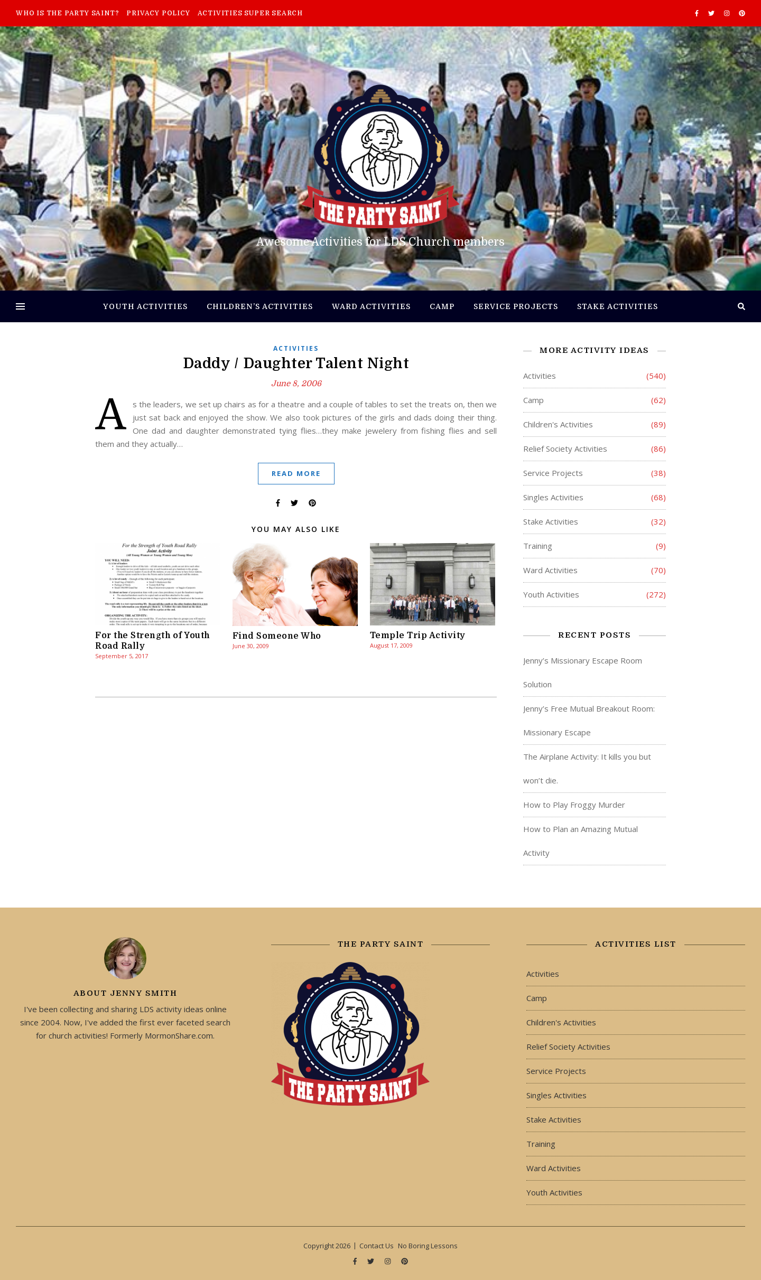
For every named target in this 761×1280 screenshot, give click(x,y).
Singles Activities (553, 497)
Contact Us (376, 1245)
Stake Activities (617, 306)
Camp (442, 306)
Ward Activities (371, 306)
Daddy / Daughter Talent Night (296, 363)
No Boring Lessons (428, 1245)
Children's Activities (558, 424)
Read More (296, 473)
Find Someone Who (277, 636)
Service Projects (516, 306)
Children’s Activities (260, 306)
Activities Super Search (250, 13)
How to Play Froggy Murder (574, 804)
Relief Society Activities (565, 448)
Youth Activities (145, 306)
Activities (296, 348)
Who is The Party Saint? (67, 13)
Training (537, 545)
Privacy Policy (158, 13)
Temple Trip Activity (418, 635)
